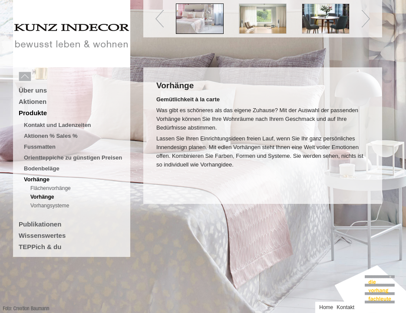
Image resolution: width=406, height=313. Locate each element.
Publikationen (40, 224)
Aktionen (32, 101)
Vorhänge (37, 179)
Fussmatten (40, 146)
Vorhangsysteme (49, 206)
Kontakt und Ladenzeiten (57, 125)
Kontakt (345, 307)
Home (326, 307)
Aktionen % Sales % (51, 136)
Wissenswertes (42, 235)
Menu (44, 77)
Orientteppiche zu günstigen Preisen (73, 157)
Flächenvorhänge (50, 188)
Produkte (33, 113)
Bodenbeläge (41, 168)
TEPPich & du (40, 246)
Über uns (33, 90)
